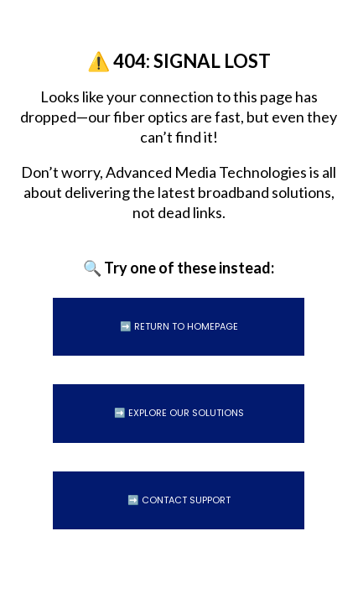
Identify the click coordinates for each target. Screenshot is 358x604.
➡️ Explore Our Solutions (179, 412)
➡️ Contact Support (179, 500)
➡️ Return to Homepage (179, 326)
